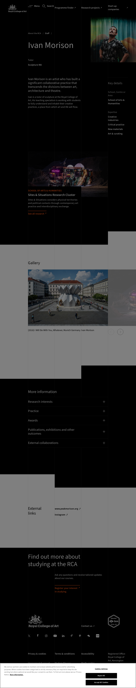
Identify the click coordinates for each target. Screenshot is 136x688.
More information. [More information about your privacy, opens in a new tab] (16, 687)
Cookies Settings (101, 681)
